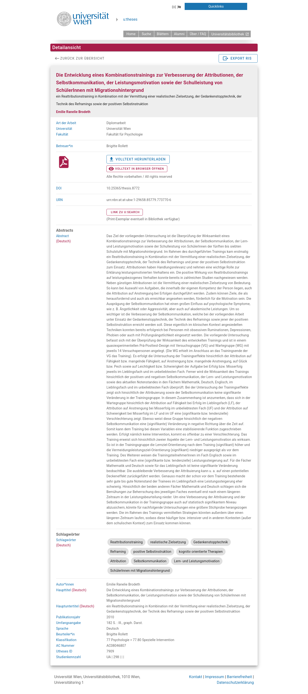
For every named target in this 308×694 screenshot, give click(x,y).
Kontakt (195, 677)
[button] (176, 7)
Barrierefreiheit (239, 677)
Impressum (214, 677)
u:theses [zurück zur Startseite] (130, 19)
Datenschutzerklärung (235, 682)
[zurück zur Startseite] (131, 34)
